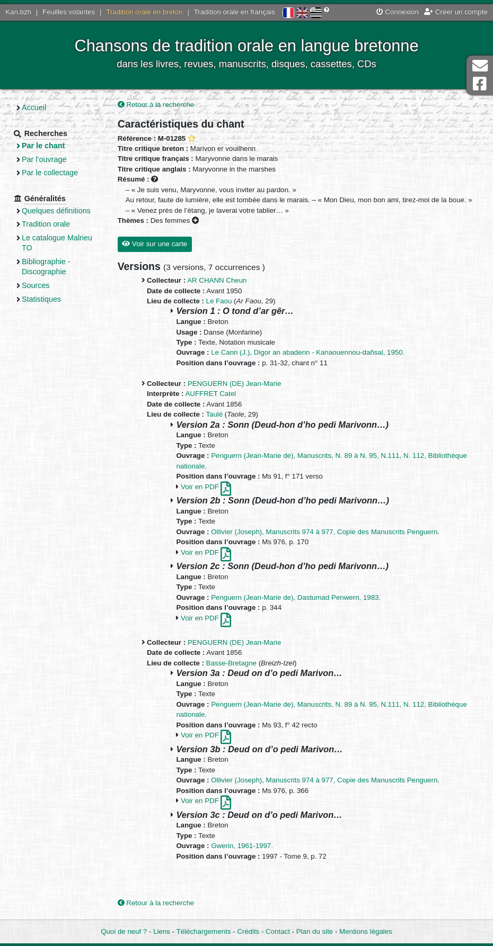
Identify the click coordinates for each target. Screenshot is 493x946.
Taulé (214, 414)
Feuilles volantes (68, 12)
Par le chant (43, 145)
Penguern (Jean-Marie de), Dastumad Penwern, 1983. (296, 597)
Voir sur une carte (154, 244)
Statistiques (41, 299)
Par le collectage (50, 172)
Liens (161, 931)
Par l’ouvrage (44, 159)
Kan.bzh (18, 12)
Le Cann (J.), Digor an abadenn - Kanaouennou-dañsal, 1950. (307, 352)
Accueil (34, 107)
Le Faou (219, 301)
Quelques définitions (56, 210)
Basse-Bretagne (231, 663)
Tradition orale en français (234, 12)
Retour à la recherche (156, 105)
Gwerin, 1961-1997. (242, 846)
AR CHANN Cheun (217, 280)
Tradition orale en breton (144, 12)
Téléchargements (204, 931)
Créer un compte (456, 12)
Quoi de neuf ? (124, 931)
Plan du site (314, 931)
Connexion (397, 12)
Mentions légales (365, 931)
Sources (36, 285)
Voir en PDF (206, 487)
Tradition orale (46, 224)
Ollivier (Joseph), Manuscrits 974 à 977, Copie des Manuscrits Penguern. (325, 532)
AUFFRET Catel (210, 394)
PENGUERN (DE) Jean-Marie (234, 384)
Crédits (248, 931)
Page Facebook (480, 84)
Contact (278, 931)
